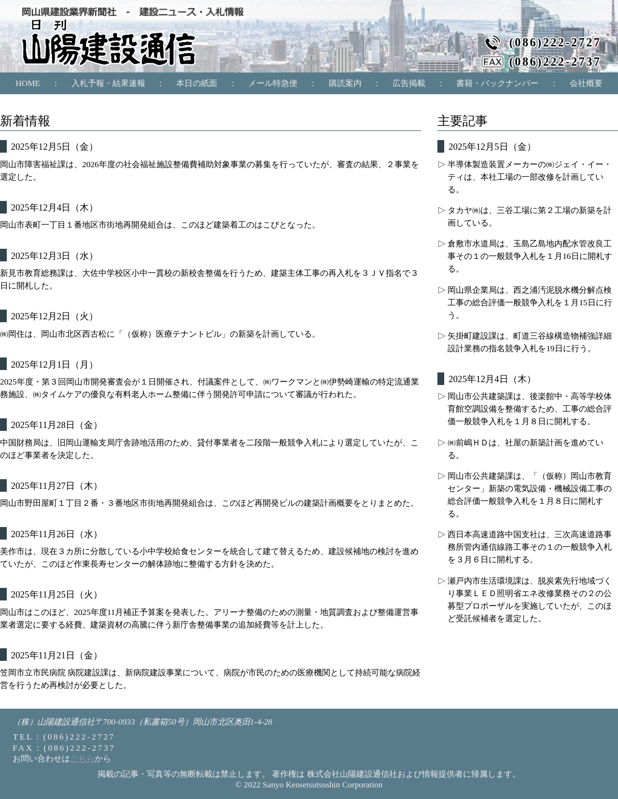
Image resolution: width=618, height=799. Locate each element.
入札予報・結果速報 (108, 83)
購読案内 (345, 83)
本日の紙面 (196, 83)
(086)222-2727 (555, 42)
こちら (82, 758)
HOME (27, 83)
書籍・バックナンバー (497, 83)
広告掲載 (409, 83)
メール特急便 (272, 83)
